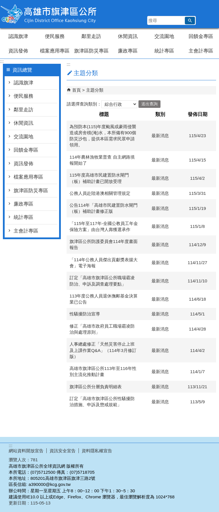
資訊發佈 (18, 51)
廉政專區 (128, 51)
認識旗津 (18, 36)
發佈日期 (197, 114)
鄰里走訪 (91, 36)
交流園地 (164, 36)
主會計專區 (201, 51)
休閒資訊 (128, 36)
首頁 (76, 90)
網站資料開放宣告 (26, 450)
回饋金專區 (201, 36)
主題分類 (94, 90)
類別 (160, 114)
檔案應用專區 (55, 51)
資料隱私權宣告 (97, 450)
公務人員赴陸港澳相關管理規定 (100, 193)
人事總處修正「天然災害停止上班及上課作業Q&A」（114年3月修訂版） (103, 350)
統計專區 (164, 51)
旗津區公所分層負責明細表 (96, 386)
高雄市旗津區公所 (49, 14)
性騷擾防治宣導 (85, 313)
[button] (190, 20)
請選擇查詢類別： (84, 103)
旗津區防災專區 (91, 51)
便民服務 (55, 36)
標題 (104, 114)
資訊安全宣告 (63, 450)
